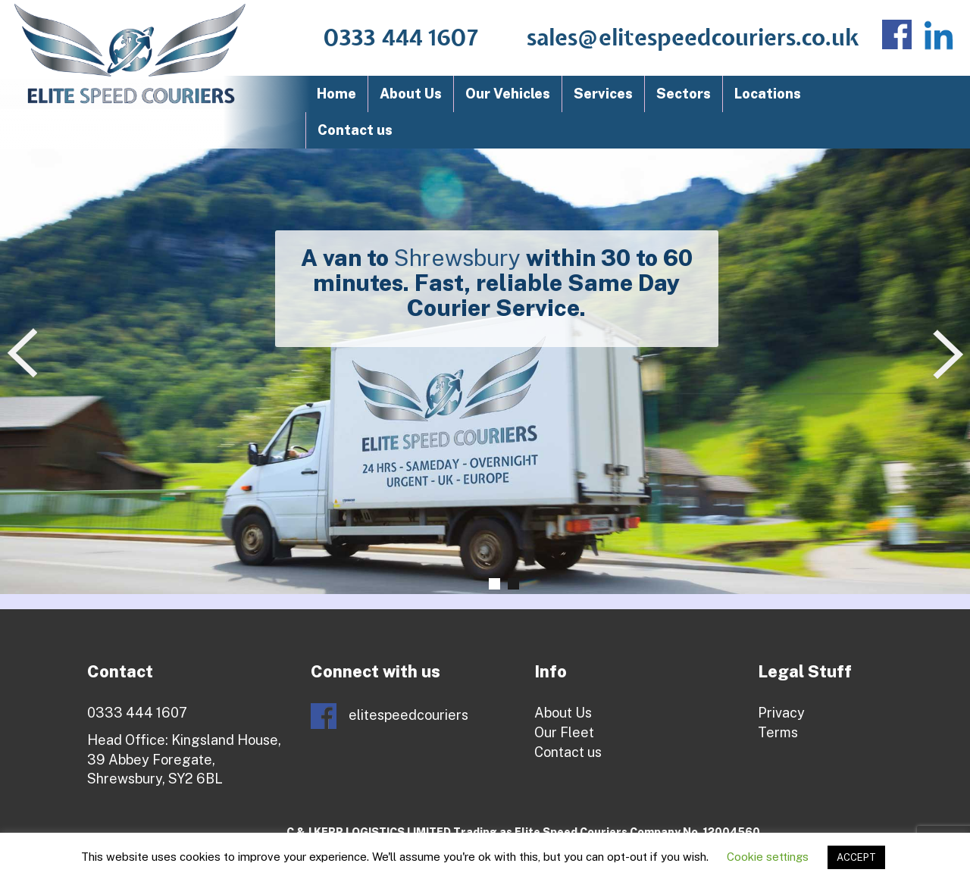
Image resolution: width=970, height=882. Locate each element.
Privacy (781, 713)
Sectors (683, 94)
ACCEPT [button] (856, 857)
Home (336, 94)
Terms (778, 732)
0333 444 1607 (401, 38)
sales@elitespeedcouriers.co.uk (693, 38)
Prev (25, 354)
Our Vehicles (507, 94)
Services (603, 94)
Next (951, 354)
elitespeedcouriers (389, 716)
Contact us (355, 130)
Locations (767, 94)
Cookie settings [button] (768, 856)
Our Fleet (564, 732)
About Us (411, 94)
